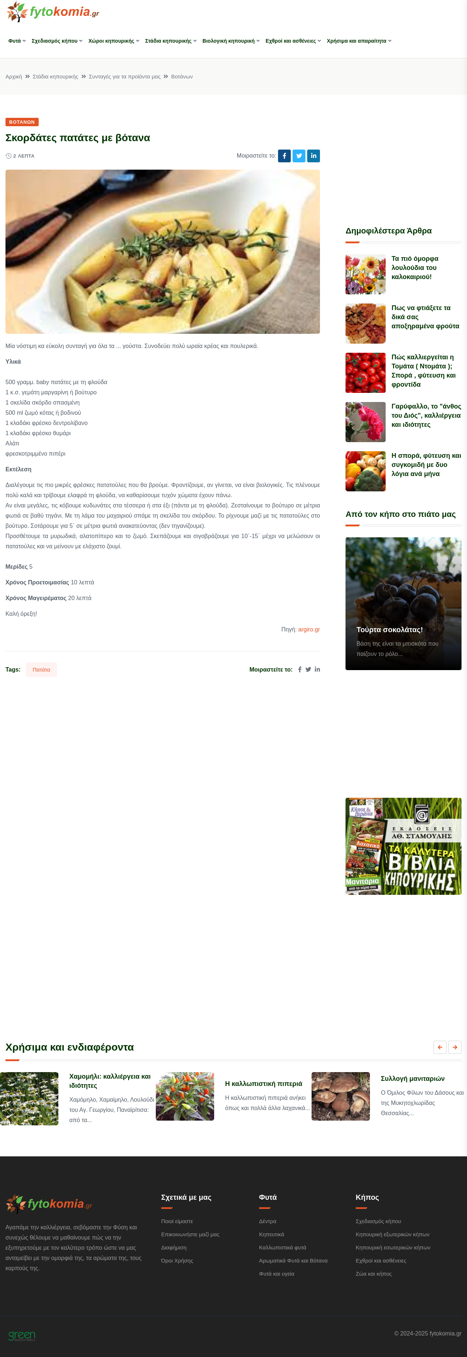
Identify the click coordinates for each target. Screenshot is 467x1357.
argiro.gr (309, 629)
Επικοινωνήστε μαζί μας (190, 1234)
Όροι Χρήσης (177, 1260)
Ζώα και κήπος (374, 1274)
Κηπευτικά (271, 1234)
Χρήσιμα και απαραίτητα (356, 41)
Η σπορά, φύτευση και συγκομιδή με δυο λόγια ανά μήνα (426, 465)
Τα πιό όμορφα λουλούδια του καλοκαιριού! (415, 268)
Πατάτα (41, 669)
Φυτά (14, 41)
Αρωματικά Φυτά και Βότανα (293, 1260)
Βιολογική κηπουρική (228, 41)
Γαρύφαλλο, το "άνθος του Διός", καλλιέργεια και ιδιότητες (426, 415)
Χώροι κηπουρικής (111, 41)
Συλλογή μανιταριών (413, 1078)
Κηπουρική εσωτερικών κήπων (393, 1247)
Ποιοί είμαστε (177, 1221)
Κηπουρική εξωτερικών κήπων (392, 1234)
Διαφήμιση (174, 1247)
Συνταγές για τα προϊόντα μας (125, 76)
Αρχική (13, 76)
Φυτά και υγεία (276, 1274)
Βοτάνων (182, 76)
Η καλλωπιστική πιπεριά (263, 1083)
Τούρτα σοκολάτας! (389, 630)
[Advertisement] (404, 162)
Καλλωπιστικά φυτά (282, 1247)
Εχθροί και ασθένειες (291, 41)
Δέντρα (267, 1221)
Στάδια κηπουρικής (168, 41)
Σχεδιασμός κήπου (54, 41)
